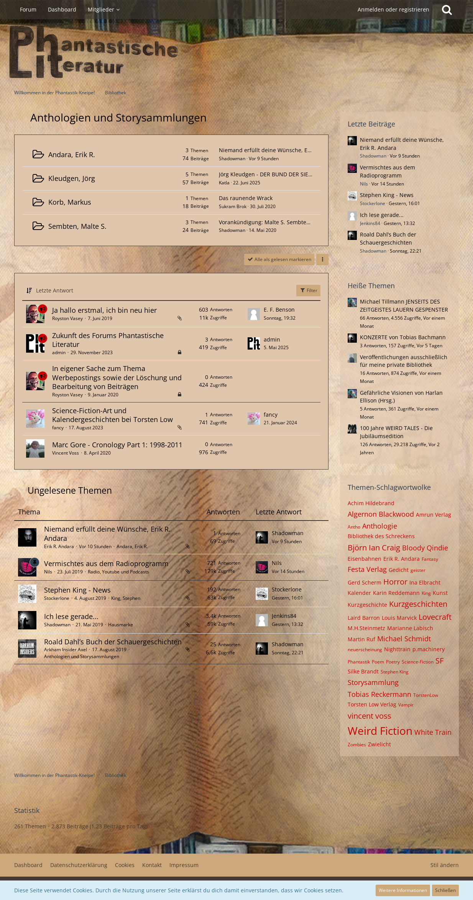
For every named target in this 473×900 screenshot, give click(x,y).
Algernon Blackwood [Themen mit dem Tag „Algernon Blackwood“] (381, 514)
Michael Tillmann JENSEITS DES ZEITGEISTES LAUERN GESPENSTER (404, 305)
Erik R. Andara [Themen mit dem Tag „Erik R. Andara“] (401, 558)
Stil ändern (444, 865)
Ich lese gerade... (71, 616)
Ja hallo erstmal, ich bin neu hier (104, 310)
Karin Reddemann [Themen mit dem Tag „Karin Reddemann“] (396, 592)
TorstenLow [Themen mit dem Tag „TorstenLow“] (425, 695)
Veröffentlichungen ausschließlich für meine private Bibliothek (403, 361)
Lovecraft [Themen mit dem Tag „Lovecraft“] (435, 617)
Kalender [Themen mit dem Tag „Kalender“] (359, 592)
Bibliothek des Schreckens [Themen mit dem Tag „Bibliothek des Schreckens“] (381, 536)
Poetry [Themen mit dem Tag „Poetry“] (393, 662)
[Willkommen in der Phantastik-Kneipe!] (236, 52)
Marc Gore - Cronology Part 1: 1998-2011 (117, 444)
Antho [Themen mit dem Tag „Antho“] (354, 527)
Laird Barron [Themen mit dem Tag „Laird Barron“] (364, 617)
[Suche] (447, 9)
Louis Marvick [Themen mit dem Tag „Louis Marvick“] (399, 617)
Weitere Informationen (403, 890)
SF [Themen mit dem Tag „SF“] (439, 660)
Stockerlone (56, 598)
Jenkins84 (284, 615)
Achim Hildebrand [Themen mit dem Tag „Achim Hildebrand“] (371, 503)
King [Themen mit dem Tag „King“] (426, 593)
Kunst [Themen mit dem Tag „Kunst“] (440, 592)
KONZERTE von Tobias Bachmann (403, 337)
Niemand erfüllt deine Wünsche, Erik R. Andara (280, 150)
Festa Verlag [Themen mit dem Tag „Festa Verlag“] (367, 569)
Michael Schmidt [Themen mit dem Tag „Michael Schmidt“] (404, 638)
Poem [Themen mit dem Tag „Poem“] (378, 662)
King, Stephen (125, 598)
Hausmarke (120, 624)
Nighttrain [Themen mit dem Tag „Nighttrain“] (397, 649)
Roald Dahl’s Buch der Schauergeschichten (113, 641)
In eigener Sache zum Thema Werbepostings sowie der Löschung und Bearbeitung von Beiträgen (117, 377)
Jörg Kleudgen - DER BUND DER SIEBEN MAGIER (280, 174)
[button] (322, 259)
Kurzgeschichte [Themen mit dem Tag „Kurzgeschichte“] (367, 604)
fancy (58, 427)
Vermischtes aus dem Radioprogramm (106, 563)
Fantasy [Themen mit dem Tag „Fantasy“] (430, 559)
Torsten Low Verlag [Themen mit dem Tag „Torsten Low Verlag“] (372, 704)
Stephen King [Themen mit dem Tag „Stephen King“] (395, 671)
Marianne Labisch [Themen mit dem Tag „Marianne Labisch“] (410, 628)
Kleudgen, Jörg (71, 178)
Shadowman (232, 158)
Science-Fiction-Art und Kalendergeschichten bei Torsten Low (112, 415)
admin (59, 352)
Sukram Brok (232, 206)
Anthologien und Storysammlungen (81, 656)
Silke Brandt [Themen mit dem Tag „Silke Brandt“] (363, 671)
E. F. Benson (279, 309)
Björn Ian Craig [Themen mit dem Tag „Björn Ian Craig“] (374, 547)
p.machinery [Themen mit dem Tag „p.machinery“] (428, 649)
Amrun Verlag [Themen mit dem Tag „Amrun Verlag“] (433, 514)
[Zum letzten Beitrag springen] (254, 314)
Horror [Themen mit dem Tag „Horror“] (395, 581)
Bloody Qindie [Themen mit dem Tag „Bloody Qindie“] (425, 547)
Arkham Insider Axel (65, 649)
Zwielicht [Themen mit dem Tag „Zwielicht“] (379, 744)
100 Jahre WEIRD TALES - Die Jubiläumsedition (396, 432)
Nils (48, 571)
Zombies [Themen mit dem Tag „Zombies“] (357, 744)
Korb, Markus (69, 202)
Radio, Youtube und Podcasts (118, 571)
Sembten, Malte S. (77, 226)
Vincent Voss (65, 453)
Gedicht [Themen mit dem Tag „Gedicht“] (399, 569)
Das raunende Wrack (246, 198)
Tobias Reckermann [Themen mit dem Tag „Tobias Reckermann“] (379, 694)
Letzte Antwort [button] (54, 290)
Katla (224, 182)
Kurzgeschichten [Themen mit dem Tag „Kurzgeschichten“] (418, 604)
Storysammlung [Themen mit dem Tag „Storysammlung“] (373, 682)
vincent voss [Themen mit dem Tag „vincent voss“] (369, 716)
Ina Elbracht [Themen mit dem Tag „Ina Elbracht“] (424, 582)
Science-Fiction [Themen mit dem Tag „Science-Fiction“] (418, 662)
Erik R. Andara (59, 546)
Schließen (445, 890)
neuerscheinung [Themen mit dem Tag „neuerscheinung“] (365, 649)
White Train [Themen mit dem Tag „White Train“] (433, 732)
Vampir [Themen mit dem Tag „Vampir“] (406, 704)
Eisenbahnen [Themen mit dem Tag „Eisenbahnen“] (364, 558)
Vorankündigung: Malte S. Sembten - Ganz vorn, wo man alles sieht (305, 222)
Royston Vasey (67, 318)
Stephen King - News (77, 590)
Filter (308, 290)
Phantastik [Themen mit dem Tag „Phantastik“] (359, 662)
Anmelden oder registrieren (393, 9)
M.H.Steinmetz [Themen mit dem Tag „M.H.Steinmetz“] (366, 628)
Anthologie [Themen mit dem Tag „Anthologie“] (379, 525)
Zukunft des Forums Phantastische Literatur (108, 340)
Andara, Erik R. (71, 154)
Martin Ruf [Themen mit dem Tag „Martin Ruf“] (361, 639)
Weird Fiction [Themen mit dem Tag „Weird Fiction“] (380, 730)
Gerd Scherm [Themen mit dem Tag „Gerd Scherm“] (364, 582)
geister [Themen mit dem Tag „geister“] (418, 570)
